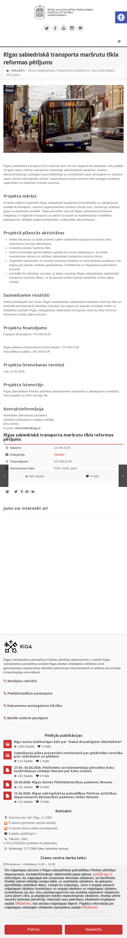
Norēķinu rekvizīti (20, 681)
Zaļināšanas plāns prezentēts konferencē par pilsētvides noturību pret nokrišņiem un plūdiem (68, 754)
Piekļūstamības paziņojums (28, 693)
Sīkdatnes (23, 903)
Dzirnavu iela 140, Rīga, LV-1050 (30, 817)
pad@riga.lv (28, 833)
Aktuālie (59, 454)
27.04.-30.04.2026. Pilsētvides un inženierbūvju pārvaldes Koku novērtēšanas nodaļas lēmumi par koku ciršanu (64, 769)
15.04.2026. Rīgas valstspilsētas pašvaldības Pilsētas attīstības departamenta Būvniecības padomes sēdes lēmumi (65, 795)
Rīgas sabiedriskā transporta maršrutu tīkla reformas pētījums (58, 437)
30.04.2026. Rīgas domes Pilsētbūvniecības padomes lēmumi (63, 782)
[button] (121, 17)
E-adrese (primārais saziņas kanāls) (32, 822)
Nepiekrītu (93, 929)
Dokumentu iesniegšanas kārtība (34, 705)
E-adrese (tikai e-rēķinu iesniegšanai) (32, 828)
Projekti (18, 70)
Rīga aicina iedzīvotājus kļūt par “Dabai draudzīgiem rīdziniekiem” (68, 742)
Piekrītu (33, 929)
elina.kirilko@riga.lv (27, 428)
